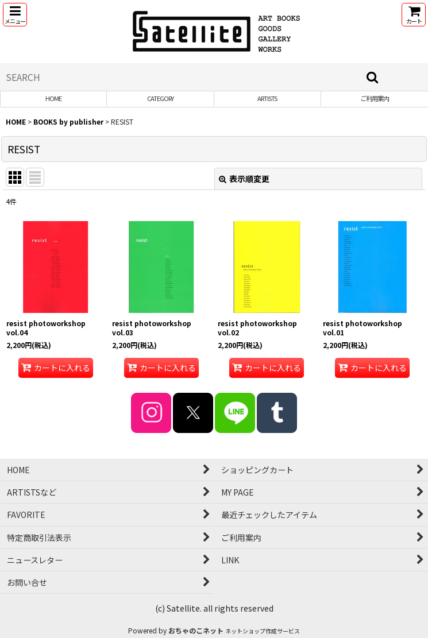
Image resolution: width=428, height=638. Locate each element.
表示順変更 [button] (244, 178)
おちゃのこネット (195, 630)
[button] (15, 14)
